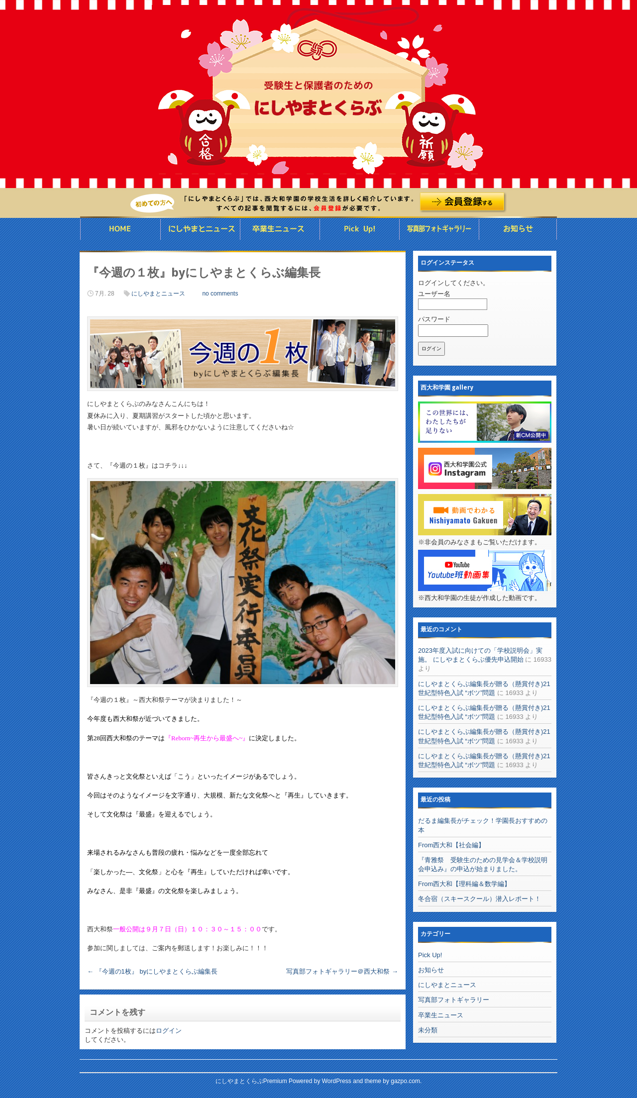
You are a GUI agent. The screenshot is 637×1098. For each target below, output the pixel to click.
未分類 (427, 1030)
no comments (220, 293)
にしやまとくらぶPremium (251, 1081)
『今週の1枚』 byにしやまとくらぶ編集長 (152, 971)
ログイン (169, 1030)
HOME (120, 229)
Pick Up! (430, 955)
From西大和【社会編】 (451, 845)
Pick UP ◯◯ (359, 229)
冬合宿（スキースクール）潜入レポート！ (479, 898)
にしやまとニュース (200, 229)
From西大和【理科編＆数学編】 (464, 884)
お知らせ (518, 229)
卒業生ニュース (279, 229)
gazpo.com (405, 1081)
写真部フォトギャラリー (439, 229)
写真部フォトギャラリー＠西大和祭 (342, 971)
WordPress (336, 1081)
